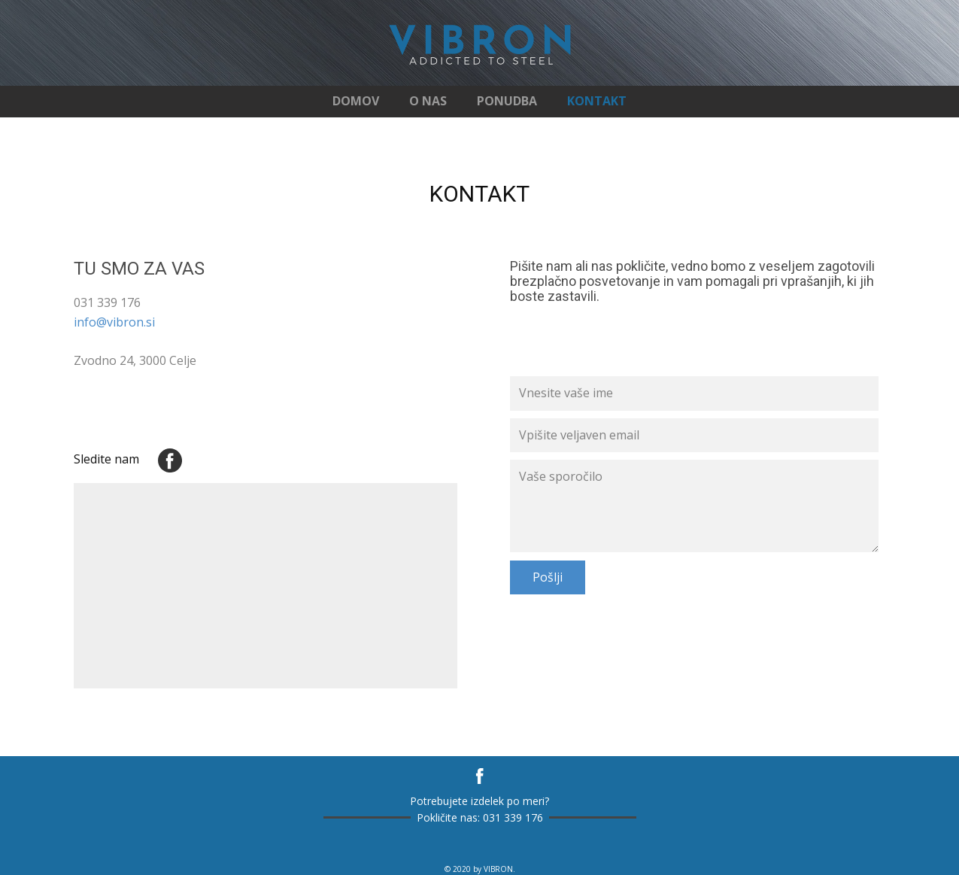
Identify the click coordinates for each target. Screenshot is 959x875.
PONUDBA (507, 101)
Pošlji (548, 577)
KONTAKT (597, 101)
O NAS (428, 101)
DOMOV (355, 101)
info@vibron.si (114, 322)
